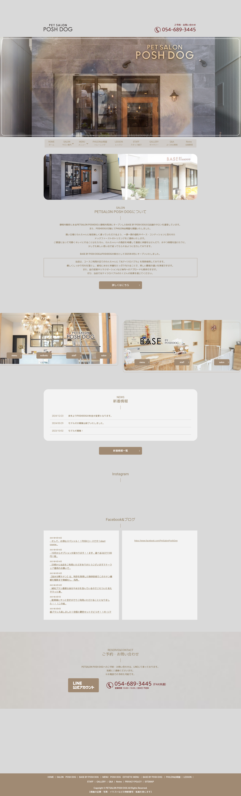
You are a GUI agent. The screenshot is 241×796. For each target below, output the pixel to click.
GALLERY (155, 143)
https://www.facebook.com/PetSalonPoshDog (156, 540)
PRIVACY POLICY (133, 781)
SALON (64, 143)
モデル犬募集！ (75, 431)
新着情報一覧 (120, 450)
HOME (48, 143)
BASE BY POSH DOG (89, 777)
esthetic (44, 355)
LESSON (119, 143)
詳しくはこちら (120, 285)
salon (103, 355)
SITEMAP (149, 781)
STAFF (136, 143)
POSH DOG (70, 777)
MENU (80, 143)
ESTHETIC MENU (131, 777)
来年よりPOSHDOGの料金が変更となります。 (90, 416)
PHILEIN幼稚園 (99, 143)
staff (74, 355)
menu (14, 355)
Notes (192, 143)
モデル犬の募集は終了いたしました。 (86, 423)
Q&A (174, 143)
